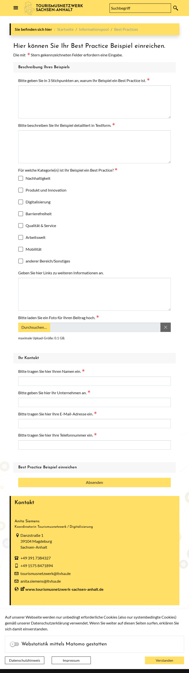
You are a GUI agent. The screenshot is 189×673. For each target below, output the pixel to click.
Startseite (65, 29)
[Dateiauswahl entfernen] (165, 327)
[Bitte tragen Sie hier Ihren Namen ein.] (94, 381)
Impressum (71, 660)
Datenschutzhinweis (24, 660)
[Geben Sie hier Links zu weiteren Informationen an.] (94, 294)
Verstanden (164, 660)
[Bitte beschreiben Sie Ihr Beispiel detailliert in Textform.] (94, 146)
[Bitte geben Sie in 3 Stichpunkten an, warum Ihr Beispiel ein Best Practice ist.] (94, 101)
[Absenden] (94, 482)
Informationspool (94, 29)
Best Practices (126, 29)
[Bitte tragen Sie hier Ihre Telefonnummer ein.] (94, 445)
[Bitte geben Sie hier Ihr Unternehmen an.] (94, 402)
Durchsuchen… (34, 327)
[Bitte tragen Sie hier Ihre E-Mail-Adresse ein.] (94, 423)
